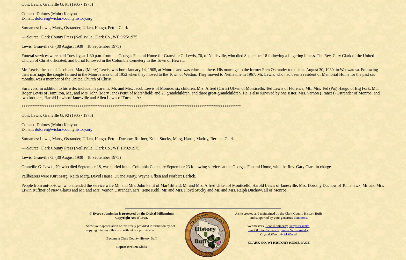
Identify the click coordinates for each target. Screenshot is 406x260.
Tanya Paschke (299, 226)
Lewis (36, 115)
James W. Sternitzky (294, 230)
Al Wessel (290, 234)
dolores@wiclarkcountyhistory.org (63, 18)
